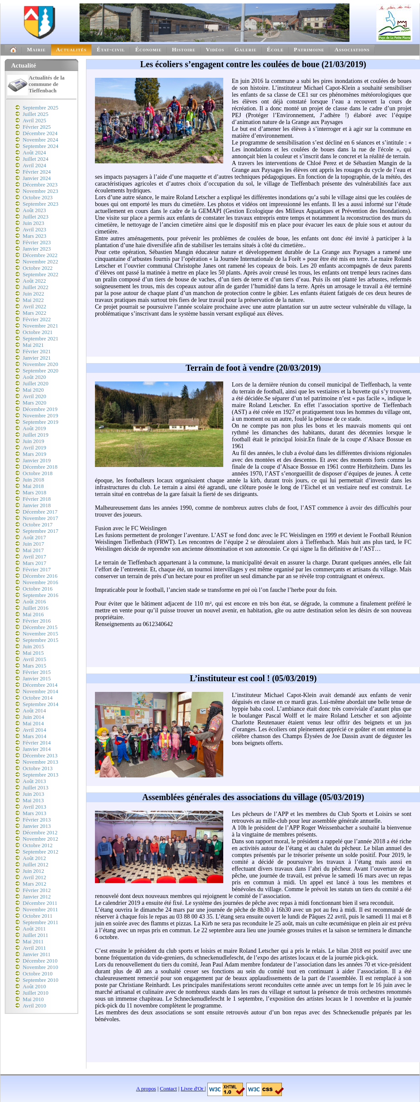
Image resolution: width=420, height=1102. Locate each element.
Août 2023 (34, 210)
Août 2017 (34, 538)
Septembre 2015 (41, 640)
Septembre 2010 (41, 980)
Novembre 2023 (40, 191)
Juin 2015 (33, 647)
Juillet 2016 (35, 608)
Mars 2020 (34, 403)
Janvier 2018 (37, 505)
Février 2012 (37, 890)
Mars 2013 (34, 813)
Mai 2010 (33, 999)
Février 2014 (37, 743)
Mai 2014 (33, 724)
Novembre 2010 (40, 967)
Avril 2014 (34, 730)
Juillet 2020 (35, 384)
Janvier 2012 (37, 897)
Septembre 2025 (41, 108)
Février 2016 (37, 621)
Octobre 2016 (38, 589)
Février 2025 (37, 127)
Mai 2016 (33, 614)
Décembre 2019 (40, 409)
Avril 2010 (34, 1006)
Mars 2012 (34, 884)
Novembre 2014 (40, 691)
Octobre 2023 (38, 198)
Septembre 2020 (41, 371)
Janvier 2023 (37, 249)
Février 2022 (37, 319)
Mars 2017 (34, 563)
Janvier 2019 (37, 461)
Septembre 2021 (41, 339)
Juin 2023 (33, 223)
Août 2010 (34, 987)
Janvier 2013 (37, 826)
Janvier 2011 (36, 954)
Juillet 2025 (35, 114)
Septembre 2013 (41, 775)
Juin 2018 (33, 480)
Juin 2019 (33, 441)
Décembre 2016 (40, 576)
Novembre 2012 (40, 839)
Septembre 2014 (41, 704)
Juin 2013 (33, 794)
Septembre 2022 (41, 275)
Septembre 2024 (41, 146)
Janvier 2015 (37, 679)
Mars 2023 (34, 236)
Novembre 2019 (40, 416)
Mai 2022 (33, 300)
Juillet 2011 (35, 935)
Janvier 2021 (37, 358)
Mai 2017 (33, 550)
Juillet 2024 (35, 159)
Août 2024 (34, 153)
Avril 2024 (34, 165)
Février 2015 (37, 672)
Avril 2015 (34, 659)
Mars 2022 (34, 313)
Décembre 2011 (40, 903)
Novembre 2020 (40, 364)
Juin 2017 (33, 544)
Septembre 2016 (41, 595)
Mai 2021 (33, 345)
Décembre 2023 (40, 185)
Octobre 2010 (38, 974)
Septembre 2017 (41, 531)
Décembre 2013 (40, 756)
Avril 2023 (34, 230)
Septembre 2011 (40, 922)
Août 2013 (34, 781)
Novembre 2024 (40, 140)
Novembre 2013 (40, 762)
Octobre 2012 (38, 845)
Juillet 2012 (35, 865)
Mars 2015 (34, 666)
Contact (168, 1089)
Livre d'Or (193, 1089)
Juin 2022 (33, 294)
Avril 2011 (34, 948)
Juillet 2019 (35, 435)
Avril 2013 (34, 807)
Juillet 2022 (35, 287)
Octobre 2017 (38, 525)
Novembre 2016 (40, 582)
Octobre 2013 (38, 768)
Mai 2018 (33, 486)
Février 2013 (37, 820)
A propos (146, 1089)
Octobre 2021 (38, 332)
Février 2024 (37, 172)
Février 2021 (37, 352)
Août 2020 (34, 377)
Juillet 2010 (35, 993)
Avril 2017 (34, 557)
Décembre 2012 (40, 833)
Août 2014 (34, 711)
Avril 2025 (34, 121)
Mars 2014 (34, 736)
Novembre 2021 (40, 326)
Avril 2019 (34, 448)
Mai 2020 (33, 390)
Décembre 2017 (40, 512)
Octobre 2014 (38, 698)
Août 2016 (34, 602)
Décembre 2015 (40, 627)
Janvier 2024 (37, 178)
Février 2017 (37, 570)
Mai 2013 (33, 801)
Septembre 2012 (41, 852)
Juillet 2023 (35, 217)
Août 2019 (34, 428)
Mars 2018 (34, 493)
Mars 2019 (34, 454)
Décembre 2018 (40, 467)
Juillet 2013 (35, 788)
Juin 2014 (33, 717)
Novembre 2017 (40, 518)
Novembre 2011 (40, 910)
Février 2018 (37, 499)
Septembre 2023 (41, 204)
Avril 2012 (34, 877)
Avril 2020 (34, 396)
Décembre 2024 (40, 133)
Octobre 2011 (38, 916)
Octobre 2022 (38, 268)
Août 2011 (34, 929)
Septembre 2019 (41, 422)
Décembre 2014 (40, 685)
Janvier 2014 (37, 749)
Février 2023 (37, 242)
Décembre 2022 (40, 255)
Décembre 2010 (40, 961)
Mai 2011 (33, 942)
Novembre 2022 (40, 262)
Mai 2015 (33, 653)
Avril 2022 (34, 307)
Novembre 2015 (40, 634)
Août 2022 (34, 281)
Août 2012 (34, 858)
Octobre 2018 (38, 473)
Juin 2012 (33, 871)
